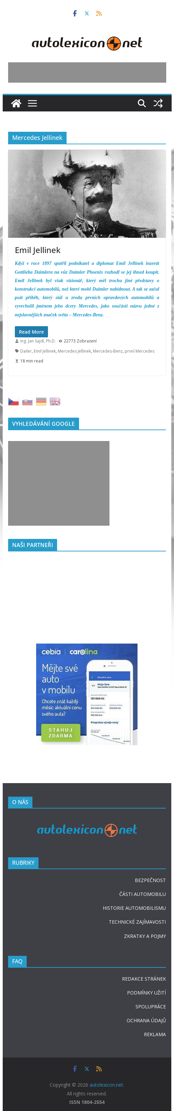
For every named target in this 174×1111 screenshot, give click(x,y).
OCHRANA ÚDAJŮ (146, 1020)
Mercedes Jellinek (74, 351)
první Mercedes (139, 351)
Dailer (26, 351)
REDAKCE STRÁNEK (144, 979)
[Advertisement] (87, 72)
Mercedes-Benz (108, 351)
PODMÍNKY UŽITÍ (146, 992)
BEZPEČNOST (150, 880)
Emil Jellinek (37, 249)
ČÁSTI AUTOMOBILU (142, 894)
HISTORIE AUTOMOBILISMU (134, 908)
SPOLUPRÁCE (150, 1006)
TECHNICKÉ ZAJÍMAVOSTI (137, 922)
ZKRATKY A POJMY (145, 936)
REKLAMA (155, 1034)
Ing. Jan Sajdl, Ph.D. (38, 341)
